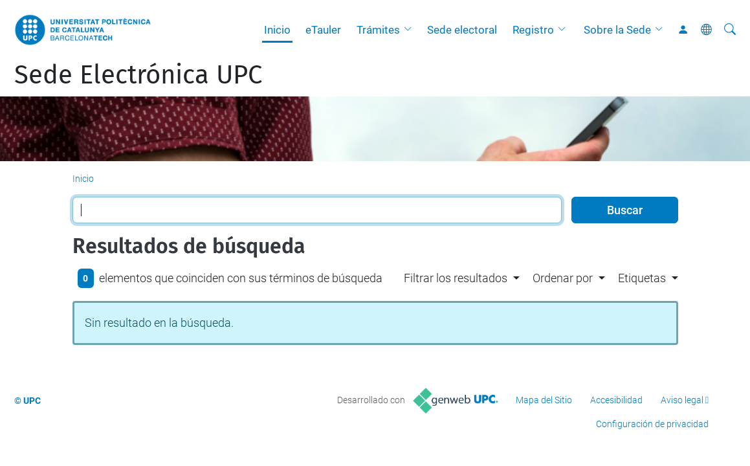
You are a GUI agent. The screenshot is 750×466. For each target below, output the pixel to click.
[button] (411, 29)
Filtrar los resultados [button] (455, 278)
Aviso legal (682, 400)
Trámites (378, 29)
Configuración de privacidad (652, 424)
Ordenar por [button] (563, 278)
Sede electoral (462, 29)
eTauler (323, 29)
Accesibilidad (616, 400)
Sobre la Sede (617, 29)
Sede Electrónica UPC (138, 75)
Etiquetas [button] (642, 278)
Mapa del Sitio (544, 400)
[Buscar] (730, 29)
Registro (533, 29)
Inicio (277, 29)
